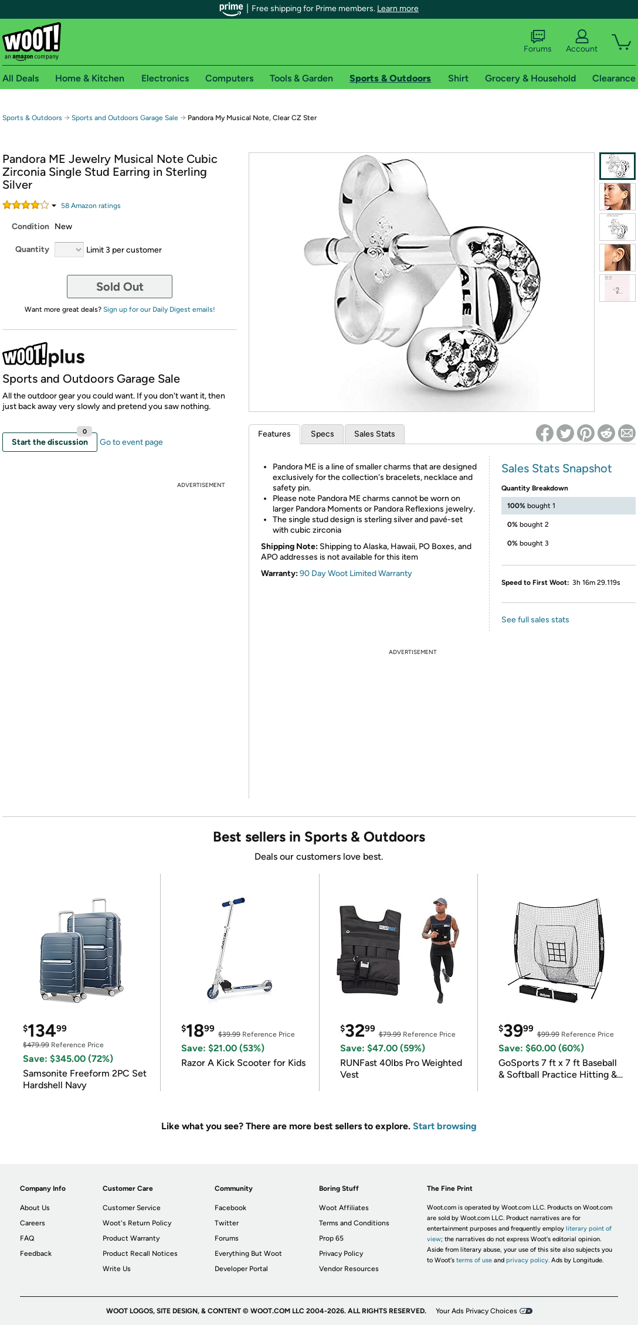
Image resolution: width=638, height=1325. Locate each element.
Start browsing (445, 1126)
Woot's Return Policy (137, 1223)
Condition (30, 226)
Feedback (36, 1253)
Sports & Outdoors (32, 118)
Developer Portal (241, 1269)
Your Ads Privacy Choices (476, 1311)
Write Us (117, 1269)
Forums (538, 41)
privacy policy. (527, 1260)
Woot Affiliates (344, 1208)
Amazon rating (91, 206)
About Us (35, 1208)
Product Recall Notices (140, 1253)
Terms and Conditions (354, 1223)
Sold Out (120, 287)
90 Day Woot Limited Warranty (356, 573)
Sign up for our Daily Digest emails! (159, 309)
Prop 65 (331, 1238)
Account (582, 41)
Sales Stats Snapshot (556, 468)
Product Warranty (131, 1238)
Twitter (227, 1223)
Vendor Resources (349, 1269)
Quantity (32, 249)
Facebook (230, 1208)
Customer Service (132, 1208)
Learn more (398, 8)
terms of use (474, 1260)
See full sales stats (535, 620)
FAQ (27, 1238)
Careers (32, 1223)
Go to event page (131, 442)
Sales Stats (374, 434)
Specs (322, 434)
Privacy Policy (341, 1253)
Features (274, 434)
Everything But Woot (248, 1253)
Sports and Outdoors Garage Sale (125, 118)
